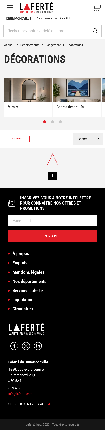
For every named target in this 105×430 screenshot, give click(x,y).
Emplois (19, 262)
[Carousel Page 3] (60, 121)
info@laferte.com (20, 394)
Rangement (56, 45)
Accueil (12, 45)
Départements (32, 45)
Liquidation (23, 299)
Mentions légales (28, 272)
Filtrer (17, 138)
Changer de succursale (29, 404)
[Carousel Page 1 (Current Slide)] (44, 121)
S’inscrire (52, 236)
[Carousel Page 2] (52, 121)
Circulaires (22, 308)
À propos (20, 253)
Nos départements (29, 281)
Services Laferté (27, 290)
